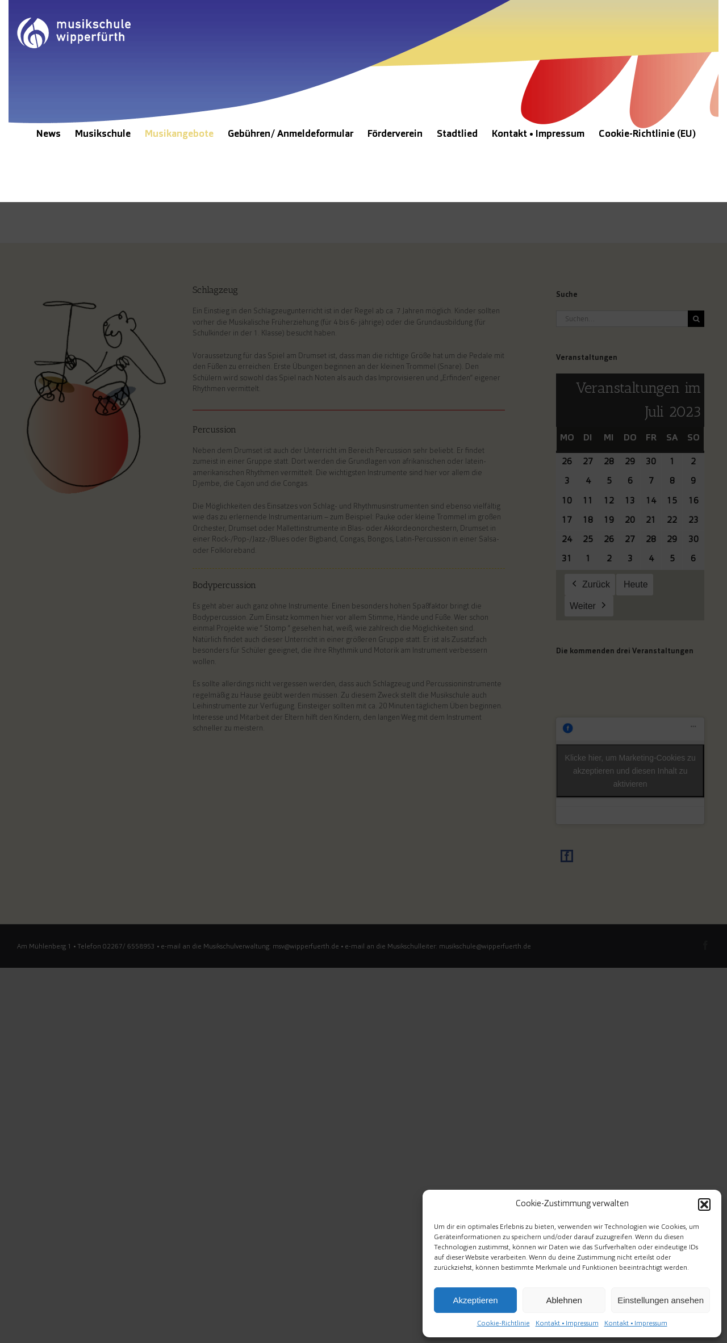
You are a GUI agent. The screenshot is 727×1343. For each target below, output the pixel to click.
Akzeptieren (475, 1300)
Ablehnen (564, 1300)
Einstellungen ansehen (660, 1300)
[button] (704, 1204)
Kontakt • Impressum (567, 1323)
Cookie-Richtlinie (503, 1323)
